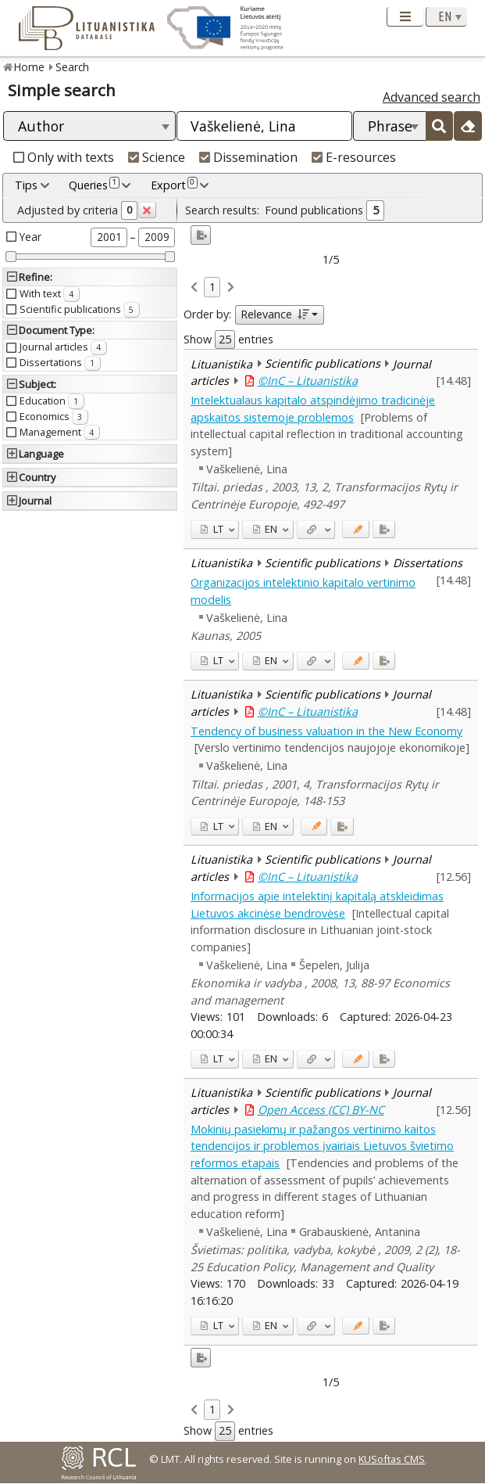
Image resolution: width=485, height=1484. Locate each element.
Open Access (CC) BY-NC (321, 1109)
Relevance (274, 314)
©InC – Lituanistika (308, 380)
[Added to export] (384, 529)
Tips (26, 185)
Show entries (228, 339)
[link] (194, 287)
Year (30, 236)
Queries (94, 184)
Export (174, 184)
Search (72, 66)
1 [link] (212, 286)
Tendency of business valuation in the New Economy (326, 731)
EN (265, 529)
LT (212, 529)
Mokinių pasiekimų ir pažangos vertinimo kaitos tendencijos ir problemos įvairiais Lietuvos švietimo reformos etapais (322, 1146)
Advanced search (431, 97)
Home (29, 66)
